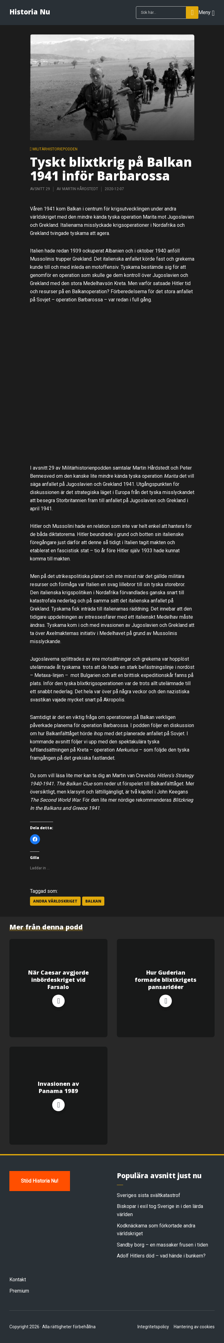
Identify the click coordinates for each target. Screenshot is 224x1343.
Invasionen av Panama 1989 (58, 1087)
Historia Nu (29, 11)
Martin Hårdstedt (80, 189)
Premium (19, 1291)
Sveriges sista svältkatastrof (148, 1195)
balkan (93, 901)
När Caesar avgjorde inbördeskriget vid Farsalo (58, 980)
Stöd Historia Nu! (39, 1181)
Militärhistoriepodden (54, 149)
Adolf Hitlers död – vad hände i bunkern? (161, 1256)
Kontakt (17, 1280)
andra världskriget (55, 901)
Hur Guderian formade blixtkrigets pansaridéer (166, 980)
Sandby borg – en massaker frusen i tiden (162, 1245)
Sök (192, 12)
